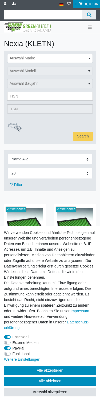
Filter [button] (16, 184)
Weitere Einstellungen (22, 359)
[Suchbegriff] (43, 14)
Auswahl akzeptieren (50, 392)
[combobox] (50, 58)
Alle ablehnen (50, 381)
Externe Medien (26, 342)
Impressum (80, 311)
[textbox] (50, 58)
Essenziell (21, 337)
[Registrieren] (14, 4)
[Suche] (89, 14)
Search (83, 136)
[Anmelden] (5, 4)
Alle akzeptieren (50, 370)
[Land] (61, 4)
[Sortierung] (50, 159)
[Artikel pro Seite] (50, 173)
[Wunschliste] (69, 4)
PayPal (18, 348)
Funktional (21, 354)
